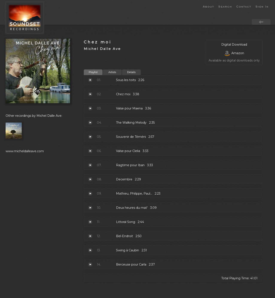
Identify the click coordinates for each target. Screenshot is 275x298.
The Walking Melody (90, 122)
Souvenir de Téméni (90, 137)
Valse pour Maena (90, 108)
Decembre (90, 179)
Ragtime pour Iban (90, 165)
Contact (243, 6)
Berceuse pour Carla (90, 264)
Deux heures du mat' (90, 208)
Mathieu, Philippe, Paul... (90, 193)
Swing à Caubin (90, 250)
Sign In (262, 6)
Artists (112, 72)
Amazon (234, 53)
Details (131, 72)
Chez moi (98, 42)
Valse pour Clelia (90, 151)
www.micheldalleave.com (25, 151)
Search (225, 6)
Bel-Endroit (90, 236)
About (208, 6)
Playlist (93, 72)
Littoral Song (90, 222)
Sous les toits (90, 80)
